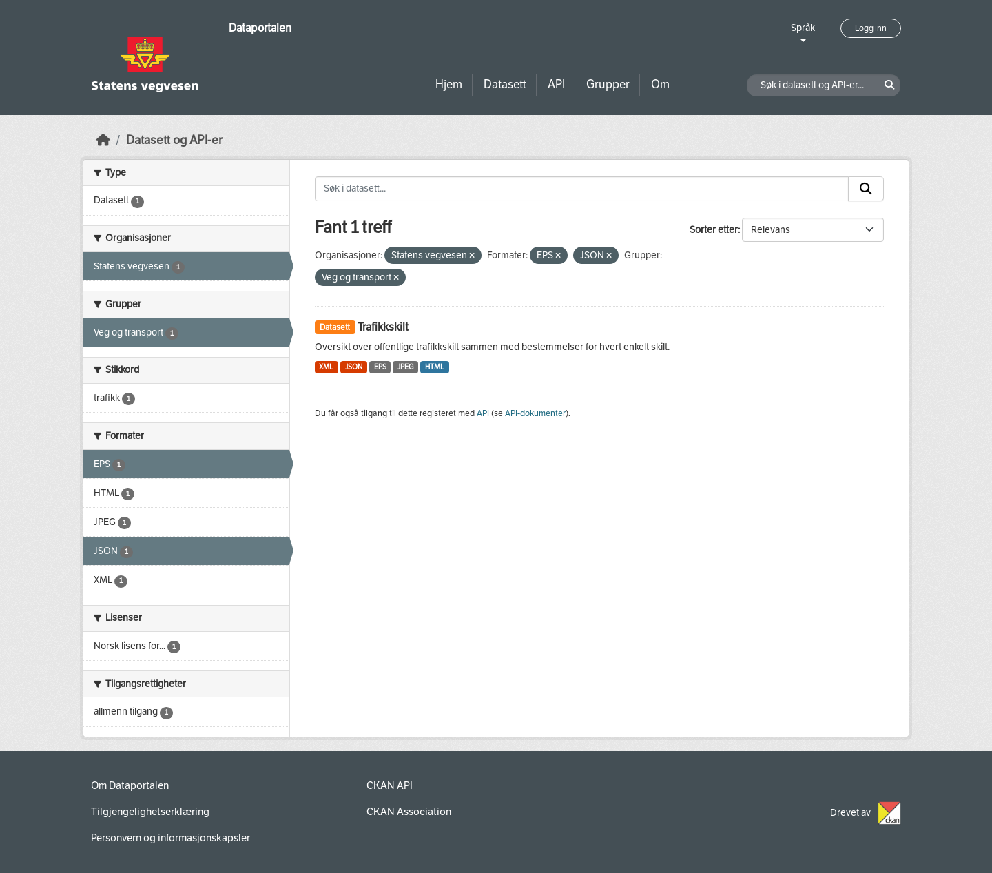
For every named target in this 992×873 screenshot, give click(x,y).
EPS (380, 366)
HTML (434, 366)
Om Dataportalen (130, 785)
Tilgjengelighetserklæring (150, 811)
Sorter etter (714, 230)
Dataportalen (260, 27)
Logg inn (871, 28)
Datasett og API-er (174, 140)
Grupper (608, 84)
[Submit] (866, 188)
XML (326, 366)
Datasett (505, 84)
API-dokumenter (535, 413)
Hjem (448, 84)
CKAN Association (408, 811)
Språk (803, 28)
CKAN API (389, 785)
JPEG (405, 366)
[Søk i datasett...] (582, 188)
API (556, 84)
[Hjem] (103, 140)
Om (660, 84)
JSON (353, 366)
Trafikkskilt (383, 326)
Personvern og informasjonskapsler (170, 838)
